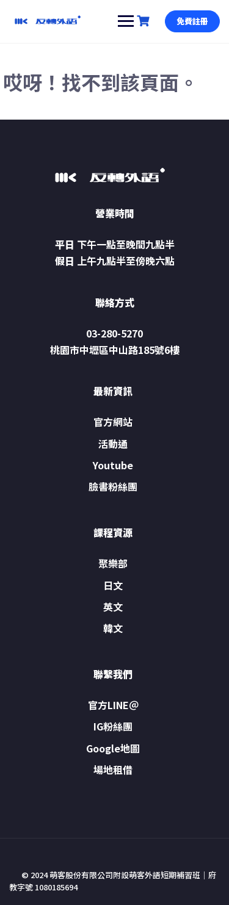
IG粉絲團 (113, 726)
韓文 (113, 628)
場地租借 (113, 769)
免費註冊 (192, 21)
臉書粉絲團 (113, 486)
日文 (113, 585)
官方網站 (113, 421)
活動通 (113, 443)
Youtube (113, 465)
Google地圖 (113, 748)
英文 (113, 606)
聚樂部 (113, 563)
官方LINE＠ (113, 705)
